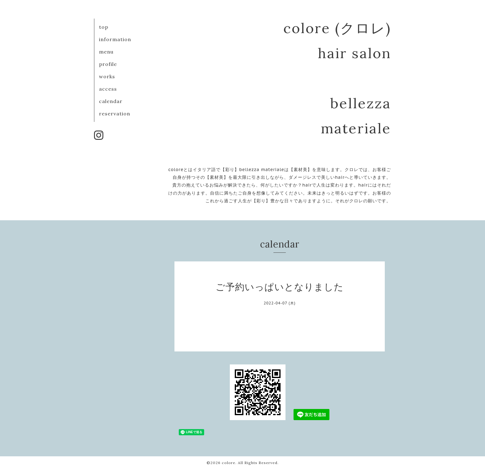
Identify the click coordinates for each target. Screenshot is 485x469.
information (115, 39)
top (103, 27)
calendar (110, 101)
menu (106, 52)
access (108, 89)
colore (228, 462)
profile (108, 64)
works (107, 76)
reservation (114, 113)
